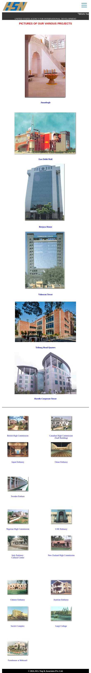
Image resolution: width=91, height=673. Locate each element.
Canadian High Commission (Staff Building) (61, 437)
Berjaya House (45, 227)
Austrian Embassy (60, 600)
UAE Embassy (61, 529)
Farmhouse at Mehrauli (17, 660)
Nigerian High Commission (17, 529)
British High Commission (18, 436)
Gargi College (61, 626)
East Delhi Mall (46, 159)
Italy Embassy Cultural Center (17, 556)
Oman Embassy (61, 462)
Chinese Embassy (17, 600)
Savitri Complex (17, 626)
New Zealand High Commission (61, 555)
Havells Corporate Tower (45, 399)
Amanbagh (45, 102)
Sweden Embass (17, 496)
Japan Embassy (17, 462)
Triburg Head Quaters (45, 347)
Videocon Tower (45, 294)
